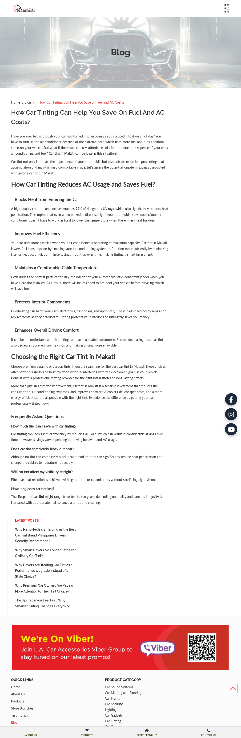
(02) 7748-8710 (140, 701)
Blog (27, 102)
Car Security (76, 653)
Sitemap (17, 686)
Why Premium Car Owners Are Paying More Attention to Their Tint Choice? (195, 170)
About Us (18, 643)
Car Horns (75, 647)
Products (17, 650)
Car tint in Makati (110, 153)
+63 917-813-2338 (143, 667)
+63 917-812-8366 (143, 672)
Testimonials (20, 664)
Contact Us (19, 679)
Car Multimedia (79, 681)
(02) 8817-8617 (140, 658)
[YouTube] (230, 385)
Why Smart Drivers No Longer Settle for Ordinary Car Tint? (196, 134)
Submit (205, 723)
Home (15, 102)
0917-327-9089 (141, 711)
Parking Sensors (79, 687)
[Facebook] (230, 353)
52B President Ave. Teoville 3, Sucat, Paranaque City (146, 689)
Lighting (73, 659)
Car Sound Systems (82, 636)
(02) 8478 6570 (140, 706)
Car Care (74, 676)
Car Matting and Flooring (86, 642)
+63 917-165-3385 (143, 677)
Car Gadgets (76, 664)
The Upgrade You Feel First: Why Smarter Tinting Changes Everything (193, 185)
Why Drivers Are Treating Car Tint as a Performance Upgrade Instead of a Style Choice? (194, 152)
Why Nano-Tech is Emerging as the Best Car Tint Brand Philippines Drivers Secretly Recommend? (196, 116)
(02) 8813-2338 (140, 663)
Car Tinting (76, 670)
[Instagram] (230, 369)
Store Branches (22, 657)
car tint (38, 541)
